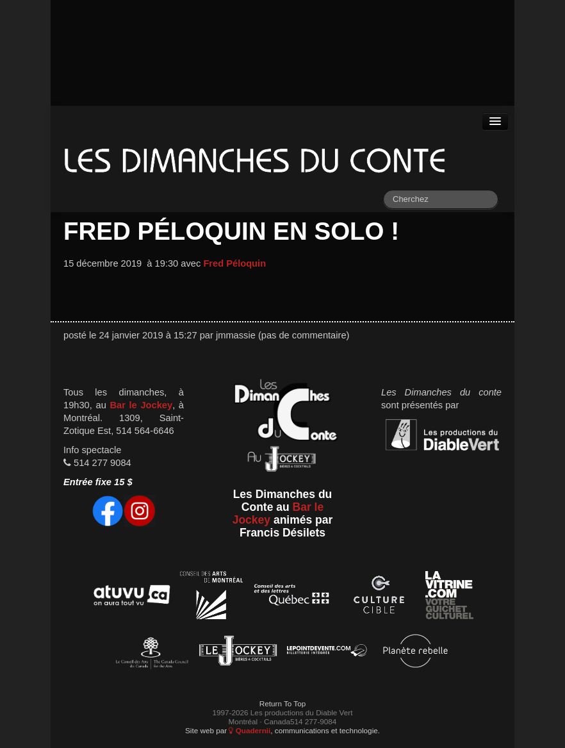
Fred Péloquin (234, 263)
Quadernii (249, 730)
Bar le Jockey (141, 405)
